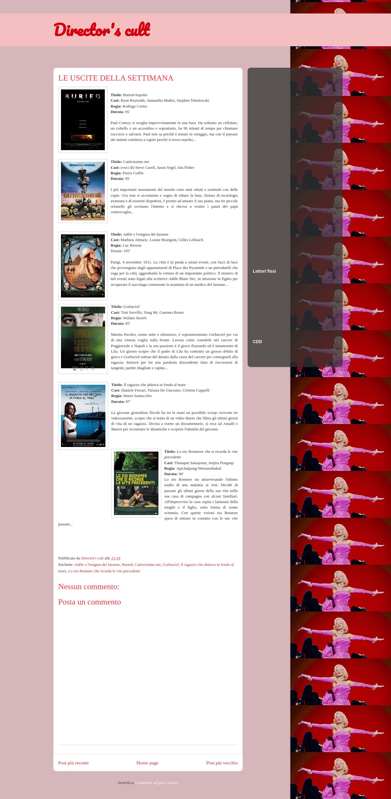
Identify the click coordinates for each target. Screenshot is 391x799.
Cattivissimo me (148, 564)
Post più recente (73, 762)
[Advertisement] (277, 162)
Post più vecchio (222, 762)
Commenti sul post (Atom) (156, 782)
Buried (127, 564)
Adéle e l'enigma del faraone (97, 564)
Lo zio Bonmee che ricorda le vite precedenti (104, 571)
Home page (147, 762)
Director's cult (101, 29)
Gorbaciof (171, 564)
